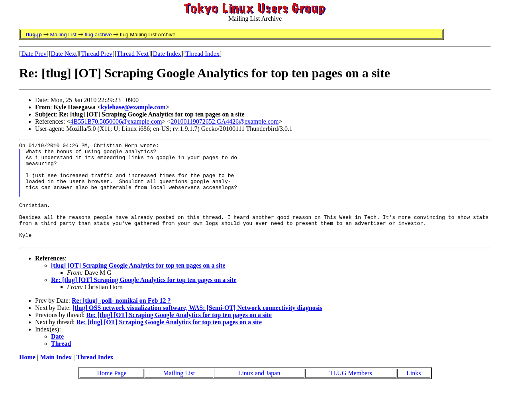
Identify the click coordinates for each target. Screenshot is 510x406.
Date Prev (34, 53)
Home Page (111, 393)
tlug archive (98, 34)
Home (27, 377)
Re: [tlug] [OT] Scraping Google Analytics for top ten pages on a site (143, 300)
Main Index (56, 377)
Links (413, 393)
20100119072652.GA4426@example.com (225, 121)
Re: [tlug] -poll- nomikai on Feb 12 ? (121, 320)
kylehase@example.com (133, 107)
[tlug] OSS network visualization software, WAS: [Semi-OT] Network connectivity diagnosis (197, 328)
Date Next (64, 53)
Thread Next (133, 53)
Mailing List (63, 34)
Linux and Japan (259, 393)
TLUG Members (351, 393)
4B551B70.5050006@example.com (116, 121)
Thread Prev (96, 53)
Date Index (167, 53)
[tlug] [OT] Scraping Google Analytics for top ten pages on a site (138, 285)
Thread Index (202, 53)
